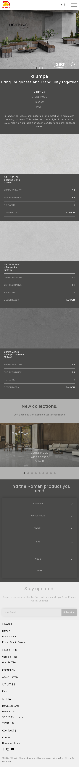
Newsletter (8, 711)
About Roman (10, 677)
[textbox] (39, 503)
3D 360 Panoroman (13, 717)
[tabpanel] (39, 39)
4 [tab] (36, 473)
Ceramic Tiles (10, 656)
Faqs (5, 691)
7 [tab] (47, 473)
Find (39, 570)
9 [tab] (55, 473)
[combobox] (39, 503)
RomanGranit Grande (14, 642)
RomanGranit (9, 636)
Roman (6, 631)
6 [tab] (43, 473)
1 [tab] (36, 68)
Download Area (10, 706)
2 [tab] (39, 68)
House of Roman (11, 743)
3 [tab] (42, 68)
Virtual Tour (8, 723)
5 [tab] (39, 473)
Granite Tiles (9, 662)
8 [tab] (51, 473)
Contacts (7, 737)
